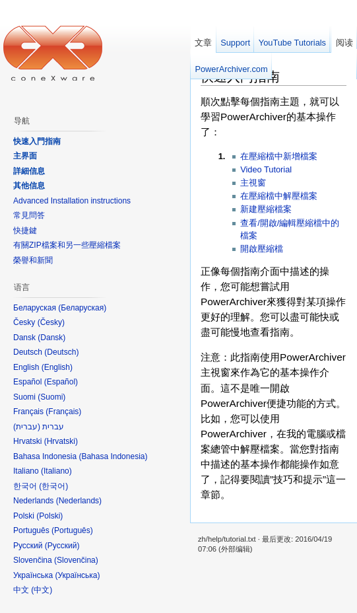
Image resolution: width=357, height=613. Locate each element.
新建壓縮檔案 (266, 209)
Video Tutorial (266, 169)
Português (72, 530)
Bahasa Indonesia (113, 456)
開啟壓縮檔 (261, 249)
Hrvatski (61, 441)
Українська (77, 575)
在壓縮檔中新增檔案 (278, 156)
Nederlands (79, 500)
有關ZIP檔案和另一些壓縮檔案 (67, 245)
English (57, 367)
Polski (49, 516)
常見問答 (29, 215)
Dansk (51, 337)
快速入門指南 (37, 141)
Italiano (56, 471)
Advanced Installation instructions (72, 200)
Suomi (51, 397)
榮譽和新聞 (33, 260)
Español (61, 381)
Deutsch (61, 352)
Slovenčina (76, 560)
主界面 (25, 156)
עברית (27, 426)
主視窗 (253, 183)
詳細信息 (29, 171)
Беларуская (82, 307)
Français (63, 411)
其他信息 (29, 185)
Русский (62, 545)
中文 (41, 590)
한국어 (53, 486)
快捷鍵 (25, 230)
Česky (51, 322)
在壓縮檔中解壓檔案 (278, 196)
